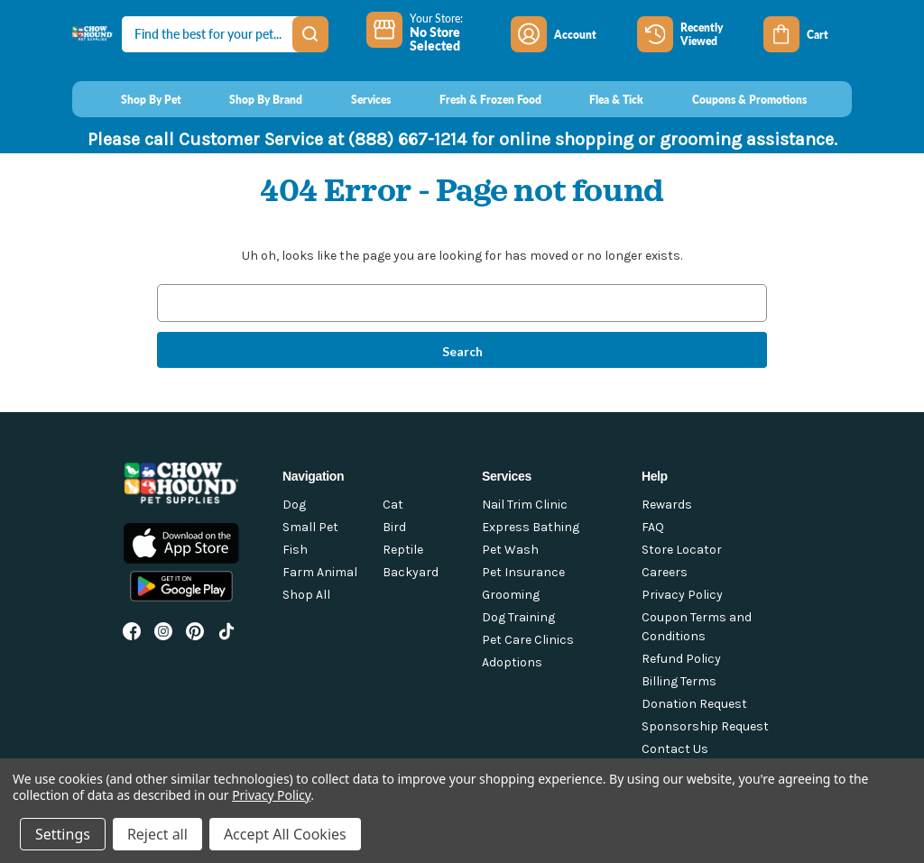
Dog (294, 504)
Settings (62, 834)
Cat (393, 504)
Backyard (411, 572)
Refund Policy (681, 658)
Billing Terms (679, 681)
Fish (295, 549)
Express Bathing (530, 527)
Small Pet (310, 527)
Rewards (667, 504)
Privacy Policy (682, 594)
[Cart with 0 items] (807, 34)
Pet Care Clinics (528, 639)
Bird (394, 527)
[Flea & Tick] (600, 99)
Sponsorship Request (705, 726)
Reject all (157, 834)
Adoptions (512, 662)
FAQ (653, 527)
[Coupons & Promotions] (732, 99)
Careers (665, 572)
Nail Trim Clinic (525, 504)
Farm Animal (319, 572)
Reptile (403, 549)
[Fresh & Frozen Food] (473, 99)
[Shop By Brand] (249, 99)
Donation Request (694, 704)
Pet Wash (510, 549)
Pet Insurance (523, 572)
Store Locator (682, 549)
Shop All (306, 594)
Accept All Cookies (285, 834)
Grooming (511, 594)
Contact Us (675, 749)
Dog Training (518, 617)
